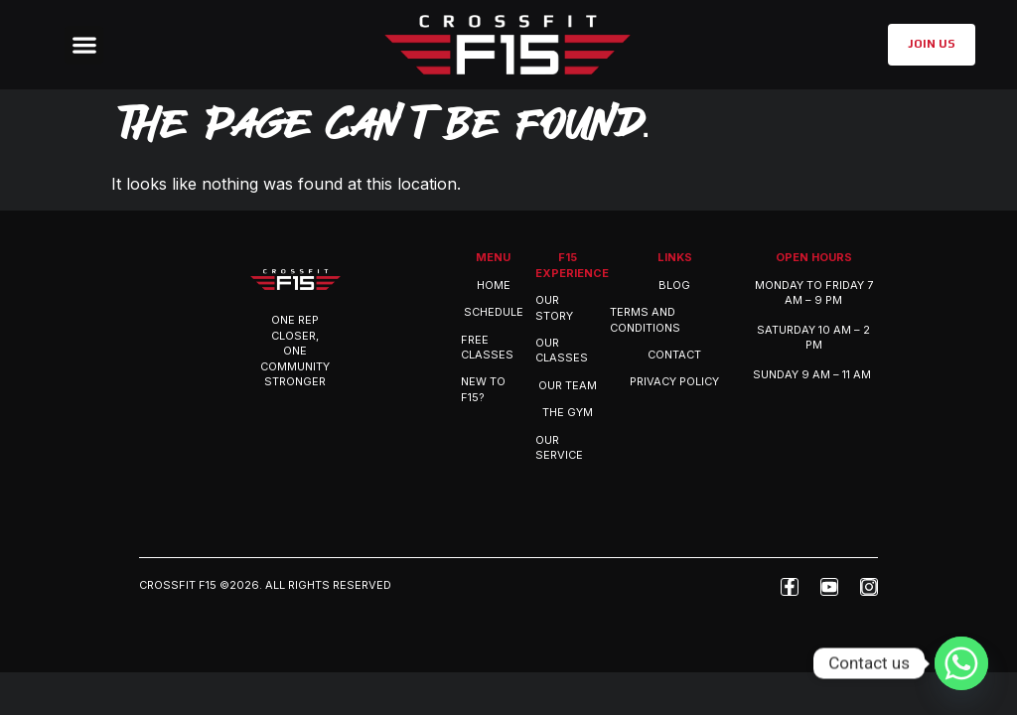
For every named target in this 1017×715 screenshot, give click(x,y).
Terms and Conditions (645, 319)
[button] (84, 45)
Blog (674, 285)
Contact (674, 354)
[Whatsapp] (961, 663)
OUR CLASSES (561, 350)
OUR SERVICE (559, 447)
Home (493, 285)
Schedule (493, 312)
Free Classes (487, 347)
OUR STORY (554, 307)
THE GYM (567, 412)
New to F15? (483, 388)
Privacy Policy (674, 381)
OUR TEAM (567, 385)
